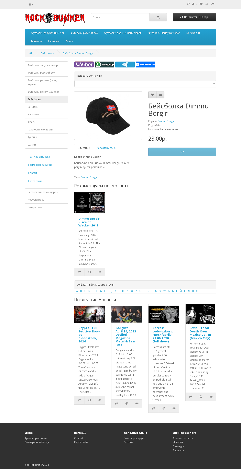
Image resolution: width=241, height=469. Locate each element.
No (182, 152)
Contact (32, 173)
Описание (83, 148)
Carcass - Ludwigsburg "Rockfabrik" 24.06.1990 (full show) (163, 334)
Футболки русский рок (84, 33)
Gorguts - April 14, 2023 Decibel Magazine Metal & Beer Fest (126, 336)
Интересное (35, 207)
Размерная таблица (40, 165)
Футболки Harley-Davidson (164, 33)
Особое (128, 442)
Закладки (178, 446)
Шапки (32, 144)
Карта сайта (35, 181)
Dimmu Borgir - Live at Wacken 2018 (89, 221)
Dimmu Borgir (166, 121)
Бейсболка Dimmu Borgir (78, 53)
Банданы (36, 41)
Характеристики (106, 148)
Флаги (69, 41)
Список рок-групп (134, 438)
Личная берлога (183, 438)
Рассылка (178, 450)
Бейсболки (193, 33)
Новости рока (36, 199)
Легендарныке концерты (43, 192)
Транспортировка (39, 156)
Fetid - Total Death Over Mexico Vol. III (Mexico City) (200, 333)
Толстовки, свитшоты (40, 129)
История (178, 442)
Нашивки (53, 41)
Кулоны (32, 137)
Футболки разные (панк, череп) (123, 33)
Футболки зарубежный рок (47, 33)
